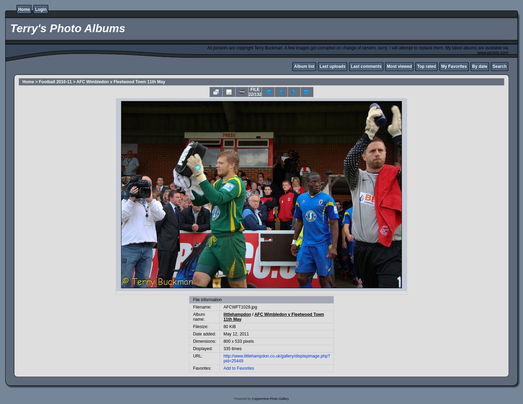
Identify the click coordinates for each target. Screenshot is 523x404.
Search (500, 66)
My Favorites (454, 66)
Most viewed (399, 66)
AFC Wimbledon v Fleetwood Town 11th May (120, 81)
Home (24, 9)
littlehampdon (237, 314)
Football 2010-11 (55, 81)
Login (41, 9)
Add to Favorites (238, 368)
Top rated (426, 66)
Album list (304, 66)
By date (479, 66)
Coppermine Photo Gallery (270, 399)
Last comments (366, 66)
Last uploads (333, 66)
